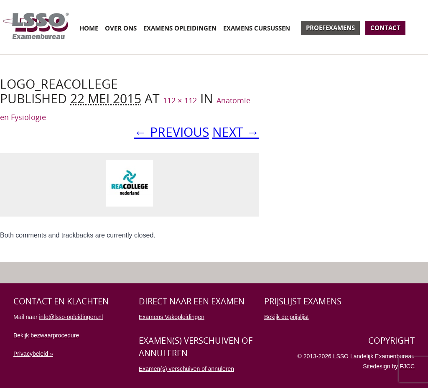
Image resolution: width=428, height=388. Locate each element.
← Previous (171, 131)
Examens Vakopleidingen (171, 317)
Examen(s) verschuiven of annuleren (186, 368)
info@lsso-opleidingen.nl (71, 317)
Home (88, 28)
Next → (235, 131)
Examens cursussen (256, 28)
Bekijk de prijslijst (286, 317)
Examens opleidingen (180, 28)
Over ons (121, 28)
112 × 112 (180, 100)
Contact (385, 27)
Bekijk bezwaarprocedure (46, 335)
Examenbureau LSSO (36, 27)
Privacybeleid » (33, 353)
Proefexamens (330, 27)
